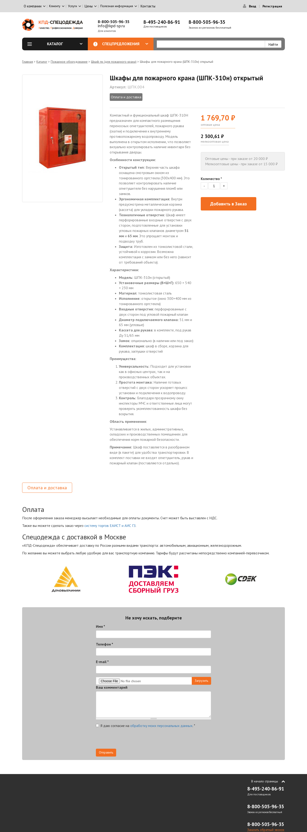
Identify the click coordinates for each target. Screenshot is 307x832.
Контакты (148, 6)
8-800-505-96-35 (114, 21)
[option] (62, 138)
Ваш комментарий (111, 687)
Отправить (106, 752)
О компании (32, 6)
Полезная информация (116, 6)
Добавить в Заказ (228, 204)
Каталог (65, 43)
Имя (100, 626)
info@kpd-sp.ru (111, 25)
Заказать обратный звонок (265, 830)
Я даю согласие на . (145, 725)
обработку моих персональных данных (161, 725)
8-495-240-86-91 (161, 22)
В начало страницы (264, 781)
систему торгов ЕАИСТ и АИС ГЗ (110, 525)
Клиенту (54, 6)
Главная (27, 62)
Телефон (104, 644)
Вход (252, 6)
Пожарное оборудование (69, 62)
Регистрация (272, 6)
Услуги (72, 6)
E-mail (102, 661)
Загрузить (201, 681)
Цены (89, 6)
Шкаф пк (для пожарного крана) (113, 62)
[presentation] (131, 740)
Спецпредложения (125, 43)
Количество (211, 179)
